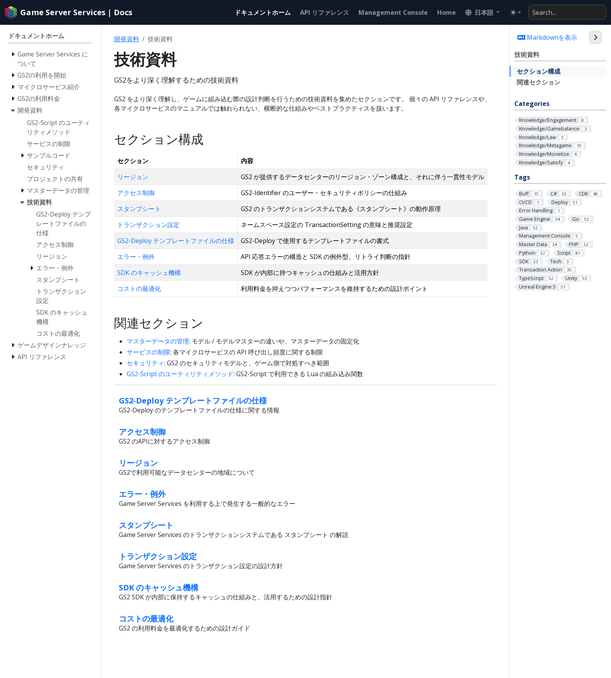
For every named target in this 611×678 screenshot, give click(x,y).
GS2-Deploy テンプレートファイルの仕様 (175, 240)
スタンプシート (139, 208)
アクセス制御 (136, 192)
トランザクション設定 (148, 224)
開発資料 (126, 39)
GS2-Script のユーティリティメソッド (180, 374)
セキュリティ (145, 363)
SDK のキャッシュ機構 (149, 272)
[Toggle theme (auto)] (515, 12)
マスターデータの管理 (158, 341)
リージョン (132, 177)
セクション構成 (538, 71)
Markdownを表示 (547, 37)
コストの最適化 (139, 288)
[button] (482, 12)
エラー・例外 (136, 256)
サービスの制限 (148, 352)
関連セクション (538, 82)
